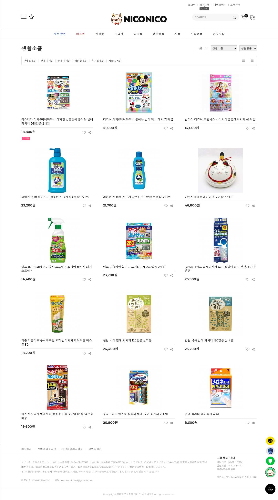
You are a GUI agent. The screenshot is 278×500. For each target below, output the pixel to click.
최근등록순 (115, 60)
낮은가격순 (47, 60)
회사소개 (26, 448)
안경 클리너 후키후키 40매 (202, 414)
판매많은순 (30, 60)
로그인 (192, 4)
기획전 (119, 34)
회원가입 (205, 4)
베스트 (80, 34)
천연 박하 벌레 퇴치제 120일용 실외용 (127, 340)
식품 (177, 34)
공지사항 (219, 34)
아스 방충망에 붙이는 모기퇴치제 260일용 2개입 (134, 267)
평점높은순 (81, 60)
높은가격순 (64, 60)
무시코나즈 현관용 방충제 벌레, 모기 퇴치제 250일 (135, 414)
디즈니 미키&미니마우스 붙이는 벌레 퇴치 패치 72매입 (138, 119)
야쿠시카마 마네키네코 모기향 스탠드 (209, 197)
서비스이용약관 (47, 448)
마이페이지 (220, 4)
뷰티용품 (197, 34)
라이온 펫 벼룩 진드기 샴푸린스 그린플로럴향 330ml (137, 197)
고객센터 (235, 4)
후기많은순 (98, 60)
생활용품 (158, 34)
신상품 (99, 34)
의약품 (138, 34)
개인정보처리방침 (72, 448)
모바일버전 (95, 448)
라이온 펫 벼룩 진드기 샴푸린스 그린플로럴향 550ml (55, 197)
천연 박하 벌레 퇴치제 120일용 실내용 (209, 340)
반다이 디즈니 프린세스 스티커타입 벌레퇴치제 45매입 (220, 119)
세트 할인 (60, 34)
